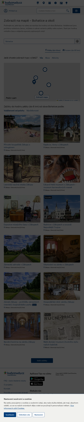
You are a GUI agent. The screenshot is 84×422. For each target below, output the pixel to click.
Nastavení (38, 415)
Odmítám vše (24, 415)
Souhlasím (10, 415)
